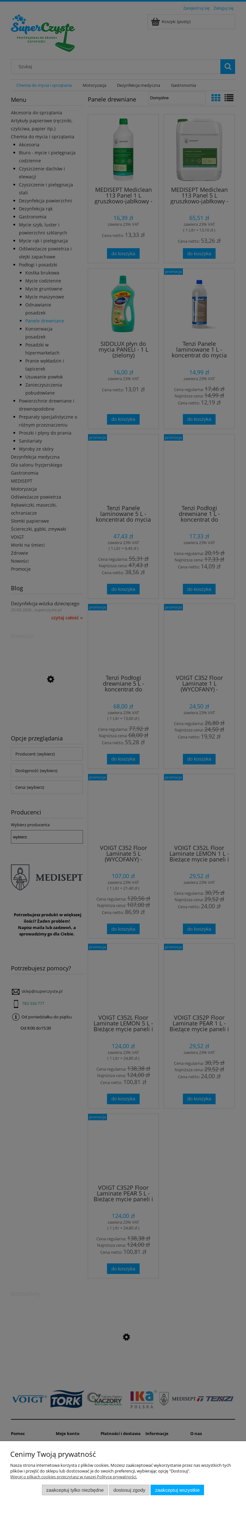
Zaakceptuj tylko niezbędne (74, 1490)
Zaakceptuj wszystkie (177, 1490)
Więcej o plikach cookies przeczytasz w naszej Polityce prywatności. (73, 1477)
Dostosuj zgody (129, 1490)
